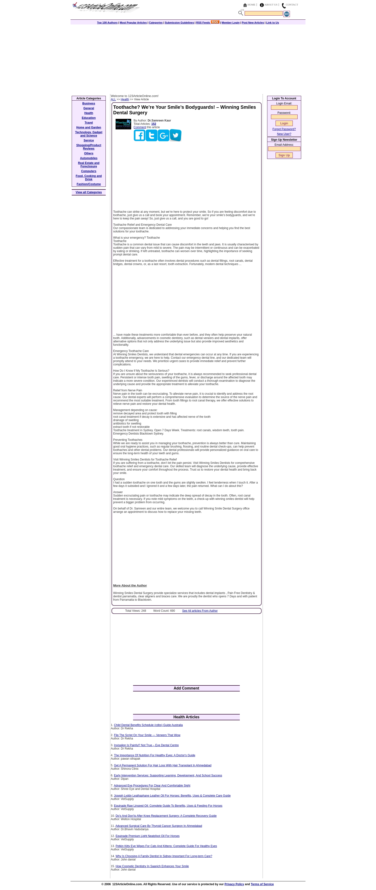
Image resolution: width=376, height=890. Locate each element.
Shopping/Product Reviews (88, 147)
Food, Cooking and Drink (89, 177)
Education (89, 118)
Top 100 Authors (107, 22)
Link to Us (272, 22)
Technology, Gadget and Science (88, 134)
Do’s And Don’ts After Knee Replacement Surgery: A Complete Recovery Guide (166, 815)
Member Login (231, 22)
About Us (271, 4)
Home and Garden (88, 127)
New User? (284, 134)
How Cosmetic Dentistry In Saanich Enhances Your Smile (152, 866)
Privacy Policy (234, 884)
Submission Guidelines (179, 22)
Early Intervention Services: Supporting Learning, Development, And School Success (168, 775)
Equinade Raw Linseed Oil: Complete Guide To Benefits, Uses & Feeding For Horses (168, 805)
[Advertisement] (188, 58)
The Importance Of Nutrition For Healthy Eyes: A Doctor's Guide (154, 755)
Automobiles (89, 158)
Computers (88, 171)
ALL (113, 99)
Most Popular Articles (133, 22)
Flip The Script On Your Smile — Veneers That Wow (147, 735)
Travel (89, 122)
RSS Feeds (207, 22)
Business (88, 103)
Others (89, 153)
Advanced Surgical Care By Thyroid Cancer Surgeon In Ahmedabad (158, 826)
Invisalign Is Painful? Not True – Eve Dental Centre (146, 745)
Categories (156, 22)
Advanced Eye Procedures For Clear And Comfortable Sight (152, 785)
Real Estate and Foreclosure (88, 164)
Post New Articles (253, 22)
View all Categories (89, 192)
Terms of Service (262, 884)
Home (251, 4)
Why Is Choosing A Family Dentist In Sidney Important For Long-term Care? (164, 856)
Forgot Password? (284, 129)
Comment (140, 127)
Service (89, 140)
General (88, 108)
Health (125, 99)
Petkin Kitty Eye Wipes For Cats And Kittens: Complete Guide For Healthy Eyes (166, 846)
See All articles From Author (200, 610)
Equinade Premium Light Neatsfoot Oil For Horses (148, 836)
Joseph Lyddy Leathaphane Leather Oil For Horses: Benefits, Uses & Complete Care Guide (172, 795)
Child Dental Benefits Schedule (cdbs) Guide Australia (148, 725)
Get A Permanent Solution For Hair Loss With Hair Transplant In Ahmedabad (162, 765)
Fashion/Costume (89, 184)
